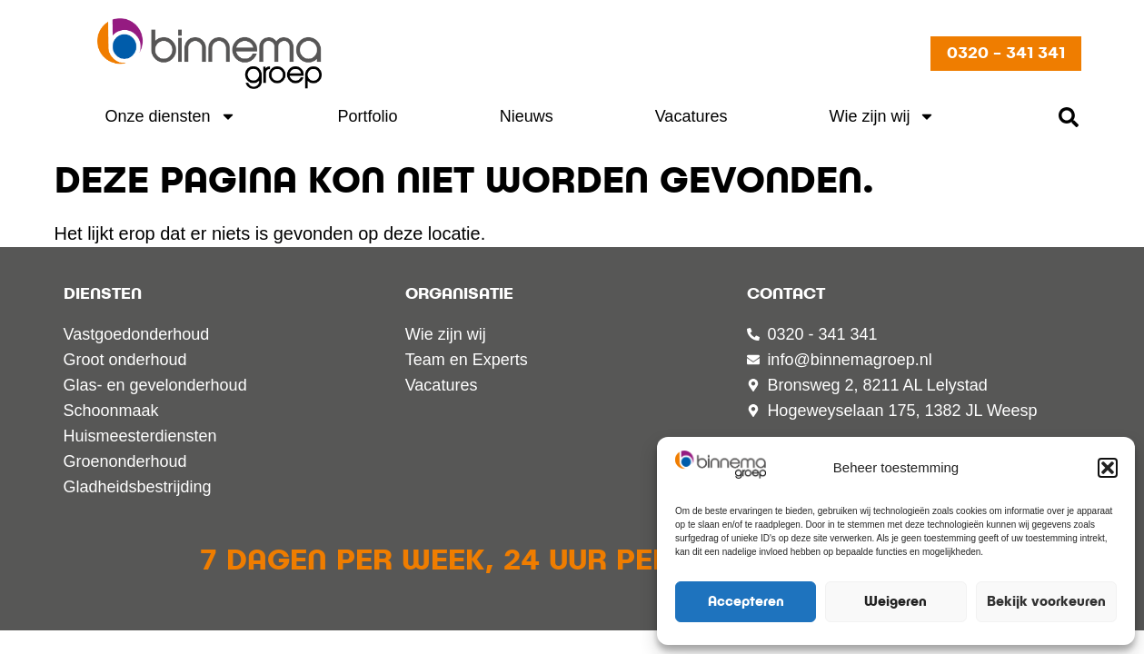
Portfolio (368, 116)
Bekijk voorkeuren (1046, 602)
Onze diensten (170, 116)
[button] (1108, 468)
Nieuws (526, 116)
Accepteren (746, 602)
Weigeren (895, 602)
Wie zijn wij (882, 116)
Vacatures (691, 116)
